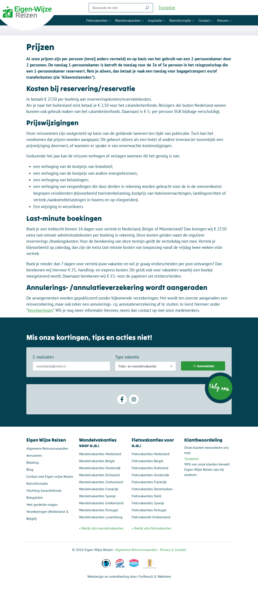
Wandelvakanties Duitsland (99, 475)
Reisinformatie (180, 20)
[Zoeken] (115, 7)
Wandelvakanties (127, 20)
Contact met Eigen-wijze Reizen (49, 476)
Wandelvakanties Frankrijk (98, 489)
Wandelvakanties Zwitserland (101, 482)
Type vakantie (127, 357)
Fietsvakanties (97, 20)
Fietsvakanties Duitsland (150, 468)
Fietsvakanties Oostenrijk (150, 475)
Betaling (32, 462)
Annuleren (34, 455)
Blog (29, 469)
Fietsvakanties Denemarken (152, 489)
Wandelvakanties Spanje (97, 496)
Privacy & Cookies (173, 549)
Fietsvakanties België (147, 461)
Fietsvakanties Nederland (151, 454)
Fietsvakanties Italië (146, 496)
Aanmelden (203, 366)
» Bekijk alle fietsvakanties (151, 528)
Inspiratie (155, 20)
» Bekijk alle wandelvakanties (101, 528)
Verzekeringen (40, 310)
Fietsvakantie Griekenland (151, 517)
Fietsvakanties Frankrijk (149, 482)
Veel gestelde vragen (42, 504)
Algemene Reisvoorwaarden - (137, 549)
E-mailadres (43, 357)
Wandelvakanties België (97, 461)
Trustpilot (166, 7)
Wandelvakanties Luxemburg (100, 517)
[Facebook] (122, 399)
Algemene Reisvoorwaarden (47, 448)
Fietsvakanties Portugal (149, 510)
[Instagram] (134, 399)
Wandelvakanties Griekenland (101, 503)
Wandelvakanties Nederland (100, 454)
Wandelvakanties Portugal (98, 510)
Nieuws (222, 20)
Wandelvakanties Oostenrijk (100, 468)
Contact (204, 20)
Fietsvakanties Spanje (148, 503)
